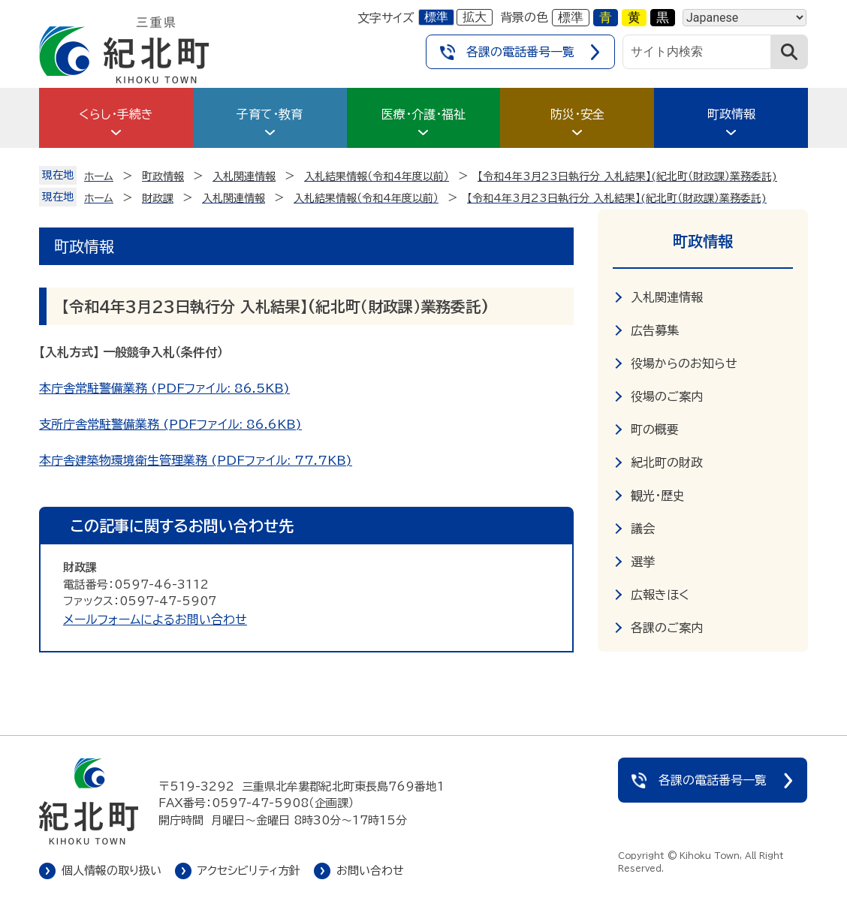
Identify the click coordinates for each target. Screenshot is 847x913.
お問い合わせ (370, 870)
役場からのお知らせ (684, 363)
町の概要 (655, 429)
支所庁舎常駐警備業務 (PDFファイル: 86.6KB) (170, 424)
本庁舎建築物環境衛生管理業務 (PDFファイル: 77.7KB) (195, 460)
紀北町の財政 (667, 462)
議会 (643, 529)
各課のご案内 (667, 628)
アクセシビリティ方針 (248, 870)
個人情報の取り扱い (111, 870)
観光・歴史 (658, 496)
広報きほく (660, 595)
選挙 (643, 562)
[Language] (744, 17)
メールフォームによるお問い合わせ (155, 619)
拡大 (475, 17)
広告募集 (655, 330)
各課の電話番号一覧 (520, 52)
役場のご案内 (667, 396)
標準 (436, 17)
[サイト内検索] (696, 52)
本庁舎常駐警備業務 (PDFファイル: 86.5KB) (164, 388)
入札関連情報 (667, 297)
